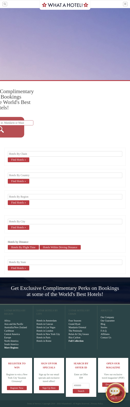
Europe (7, 337)
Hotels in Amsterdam (47, 320)
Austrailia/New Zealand (15, 327)
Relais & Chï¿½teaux (79, 334)
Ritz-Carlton (74, 337)
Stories (104, 327)
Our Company (107, 317)
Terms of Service (34, 403)
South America (11, 344)
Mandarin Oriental (77, 327)
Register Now (16, 388)
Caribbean (9, 331)
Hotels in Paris (43, 337)
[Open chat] (116, 393)
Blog (103, 324)
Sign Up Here (49, 388)
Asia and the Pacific (13, 324)
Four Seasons (75, 320)
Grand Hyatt (74, 324)
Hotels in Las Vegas (46, 327)
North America (11, 341)
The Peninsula (75, 331)
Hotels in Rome (44, 341)
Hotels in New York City (48, 334)
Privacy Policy (97, 403)
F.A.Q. (104, 331)
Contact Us (106, 337)
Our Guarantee (108, 320)
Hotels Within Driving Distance (60, 247)
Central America (12, 334)
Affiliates (105, 334)
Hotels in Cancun (45, 324)
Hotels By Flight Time (23, 247)
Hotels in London (45, 331)
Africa (7, 320)
